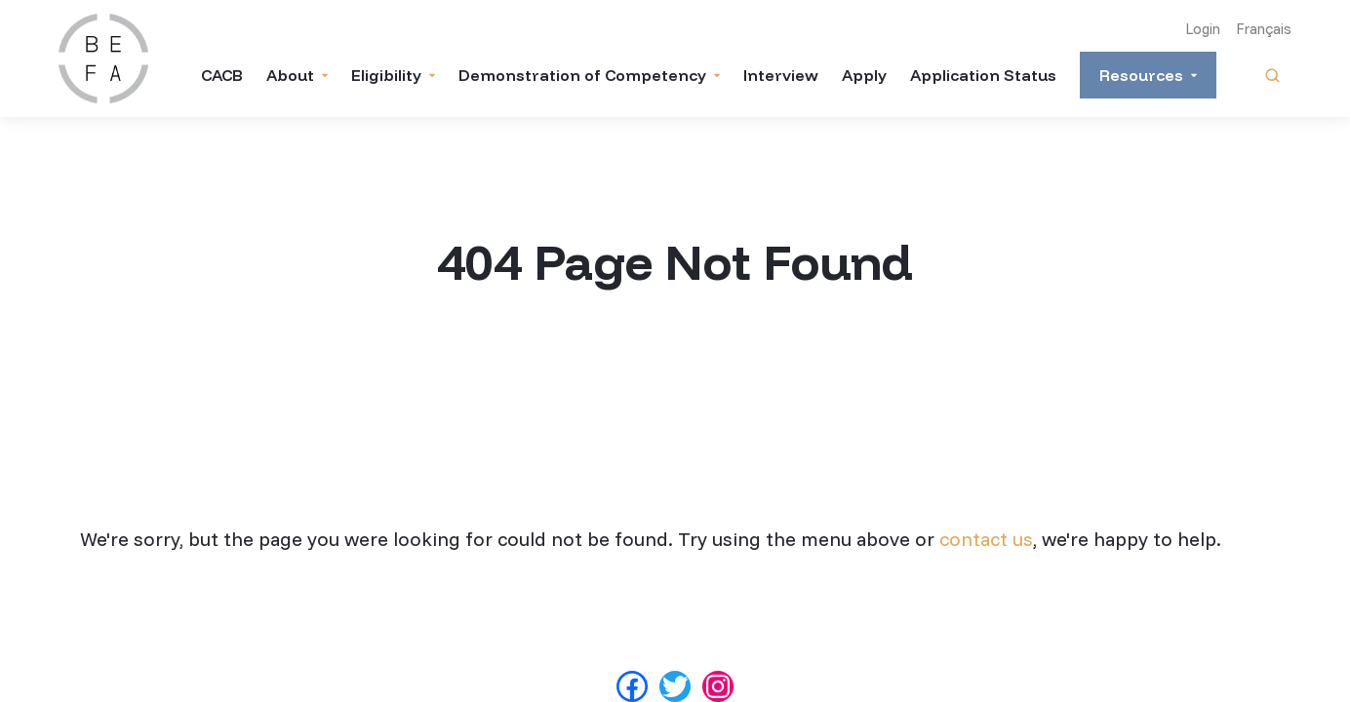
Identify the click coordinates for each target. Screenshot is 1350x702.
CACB (222, 75)
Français (1263, 29)
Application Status (983, 75)
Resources (1141, 75)
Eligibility (386, 75)
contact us (986, 538)
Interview (780, 75)
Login (1202, 29)
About (290, 75)
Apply (864, 75)
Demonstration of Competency (582, 75)
